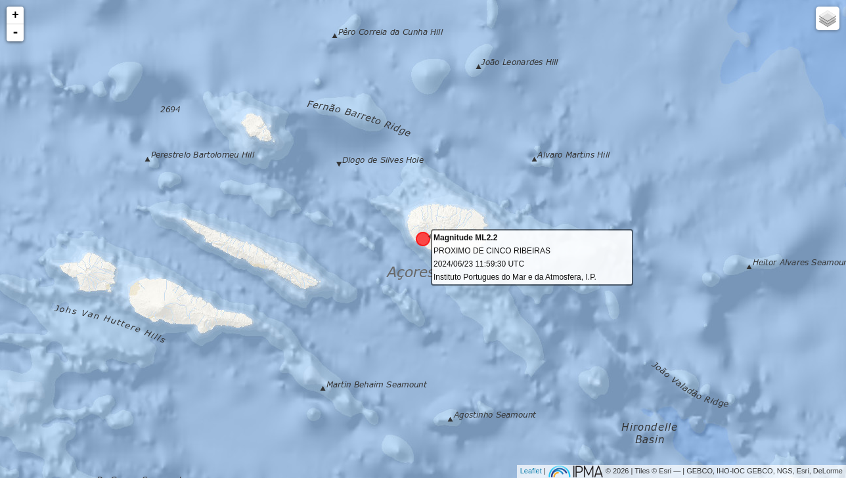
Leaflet (531, 471)
